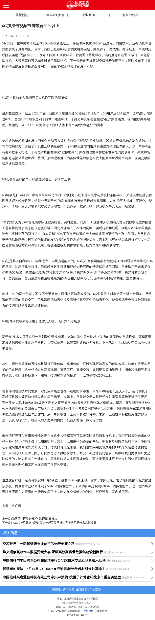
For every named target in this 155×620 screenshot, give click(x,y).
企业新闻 (88, 15)
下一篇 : (7, 522)
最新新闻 (21, 15)
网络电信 (88, 610)
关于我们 (68, 589)
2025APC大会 (55, 15)
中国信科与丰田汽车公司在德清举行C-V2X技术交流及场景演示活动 (54, 560)
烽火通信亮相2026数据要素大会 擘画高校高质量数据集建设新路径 (53, 552)
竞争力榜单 (130, 15)
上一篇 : (7, 518)
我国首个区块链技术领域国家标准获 (34, 518)
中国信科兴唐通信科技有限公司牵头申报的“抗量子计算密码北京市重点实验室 (62, 577)
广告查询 (95, 589)
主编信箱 (81, 589)
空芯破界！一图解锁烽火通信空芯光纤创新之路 (39, 544)
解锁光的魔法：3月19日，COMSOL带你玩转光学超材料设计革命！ (54, 569)
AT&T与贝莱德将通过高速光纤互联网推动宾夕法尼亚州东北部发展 (54, 522)
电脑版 (56, 589)
